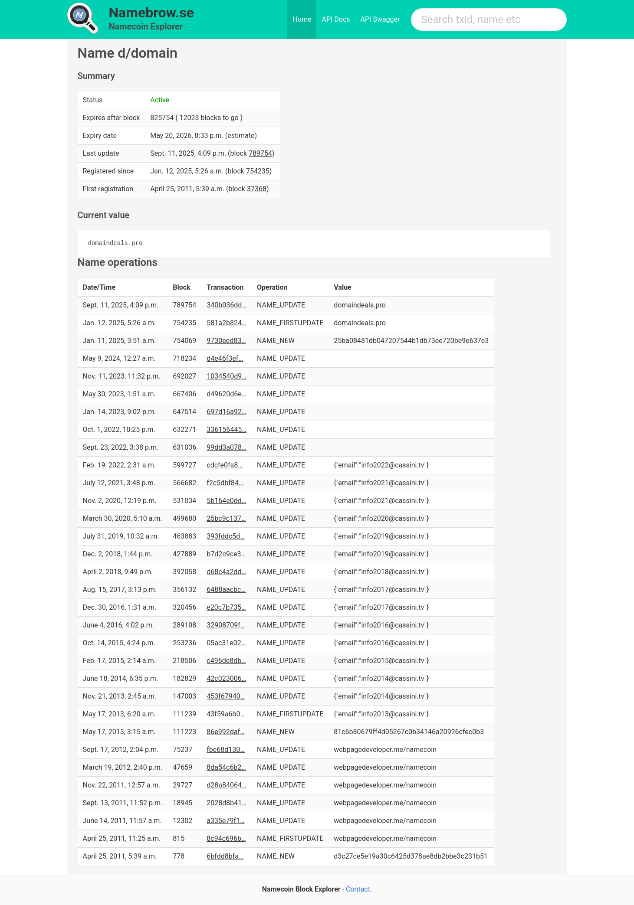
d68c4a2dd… (226, 572)
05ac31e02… (226, 643)
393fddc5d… (226, 536)
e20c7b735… (226, 607)
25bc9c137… (226, 518)
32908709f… (226, 625)
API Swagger (380, 19)
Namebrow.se (151, 12)
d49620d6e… (226, 394)
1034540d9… (226, 376)
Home (301, 19)
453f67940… (226, 696)
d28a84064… (226, 785)
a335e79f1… (225, 821)
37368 (256, 189)
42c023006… (226, 678)
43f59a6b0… (226, 714)
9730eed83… (226, 341)
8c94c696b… (226, 838)
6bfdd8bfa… (225, 856)
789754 (260, 153)
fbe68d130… (226, 749)
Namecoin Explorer (146, 26)
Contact (358, 889)
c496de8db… (226, 661)
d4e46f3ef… (225, 358)
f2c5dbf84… (225, 483)
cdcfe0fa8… (225, 465)
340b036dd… (226, 305)
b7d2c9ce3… (226, 554)
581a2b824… (226, 323)
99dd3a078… (226, 447)
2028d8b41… (226, 803)
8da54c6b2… (226, 767)
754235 (257, 171)
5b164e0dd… (226, 501)
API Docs (336, 19)
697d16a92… (226, 412)
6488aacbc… (226, 589)
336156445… (226, 429)
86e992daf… (225, 732)
